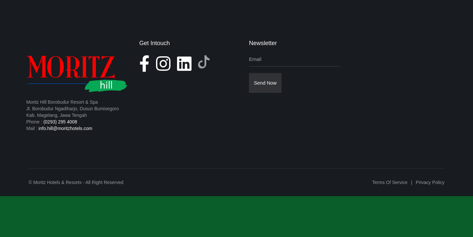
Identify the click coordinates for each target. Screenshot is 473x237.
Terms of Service (389, 182)
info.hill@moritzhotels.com (65, 128)
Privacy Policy (430, 182)
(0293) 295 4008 (60, 121)
